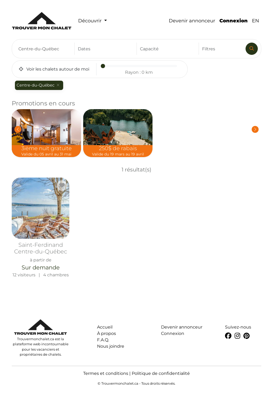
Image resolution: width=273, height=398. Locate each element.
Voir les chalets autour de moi (54, 69)
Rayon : (139, 72)
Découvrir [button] (90, 21)
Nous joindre (110, 346)
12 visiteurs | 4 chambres (40, 227)
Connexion (233, 21)
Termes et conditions (105, 373)
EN (255, 21)
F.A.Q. (103, 339)
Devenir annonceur (192, 21)
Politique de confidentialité (161, 373)
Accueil (105, 327)
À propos (106, 333)
